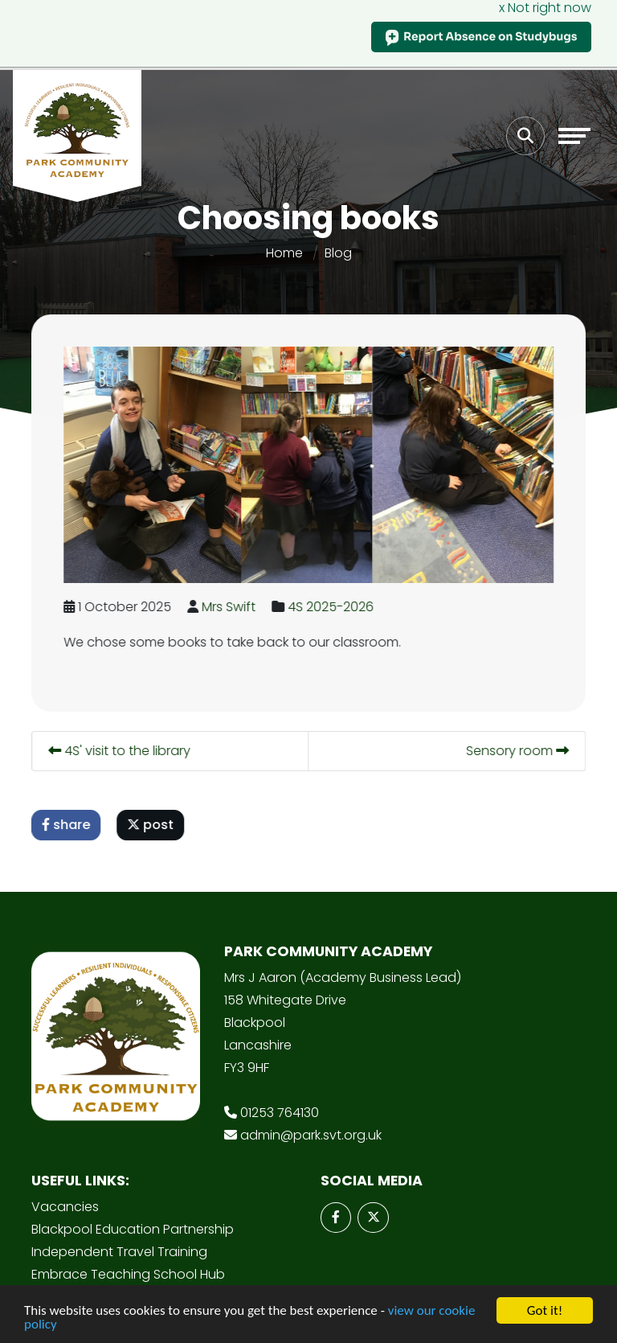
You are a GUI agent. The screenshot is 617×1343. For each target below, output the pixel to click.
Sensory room (519, 750)
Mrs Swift (230, 607)
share (67, 824)
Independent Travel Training (119, 1251)
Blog (338, 253)
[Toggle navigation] (574, 136)
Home (284, 253)
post (152, 824)
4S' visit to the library (121, 750)
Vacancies (65, 1206)
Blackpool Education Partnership (132, 1229)
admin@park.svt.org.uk (311, 1135)
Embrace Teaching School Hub (128, 1274)
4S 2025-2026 (332, 607)
